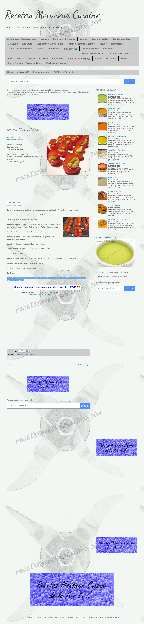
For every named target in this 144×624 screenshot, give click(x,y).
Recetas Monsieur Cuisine (52, 14)
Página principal (41, 72)
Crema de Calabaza (115, 109)
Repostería (57, 58)
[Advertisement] (48, 187)
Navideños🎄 (70, 49)
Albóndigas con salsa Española (119, 219)
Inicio (50, 365)
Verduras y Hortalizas (56, 63)
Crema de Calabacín (115, 95)
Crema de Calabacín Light (107, 237)
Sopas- (124, 58)
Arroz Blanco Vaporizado (117, 150)
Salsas (98, 58)
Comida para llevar (121, 39)
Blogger (116, 618)
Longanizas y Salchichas (19, 49)
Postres (21, 58)
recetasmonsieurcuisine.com (15, 140)
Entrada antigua (83, 365)
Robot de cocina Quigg (78, 58)
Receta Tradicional (38, 58)
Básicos (45, 39)
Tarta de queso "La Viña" (117, 164)
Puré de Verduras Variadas (117, 136)
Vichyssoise (112, 178)
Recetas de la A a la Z (18, 72)
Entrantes (27, 44)
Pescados (108, 49)
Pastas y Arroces (90, 49)
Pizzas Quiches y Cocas (94, 53)
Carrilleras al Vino (114, 192)
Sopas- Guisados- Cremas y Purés (24, 63)
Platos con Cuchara (120, 53)
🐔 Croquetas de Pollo (116, 205)
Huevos (103, 44)
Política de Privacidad (64, 72)
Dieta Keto (12, 44)
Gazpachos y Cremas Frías (49, 44)
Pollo (10, 58)
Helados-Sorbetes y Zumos (81, 44)
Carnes (83, 39)
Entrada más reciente (14, 365)
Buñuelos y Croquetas (64, 39)
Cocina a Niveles (99, 39)
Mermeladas (54, 49)
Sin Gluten (111, 58)
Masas (40, 49)
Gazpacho (111, 122)
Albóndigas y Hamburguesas (21, 39)
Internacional (117, 44)
